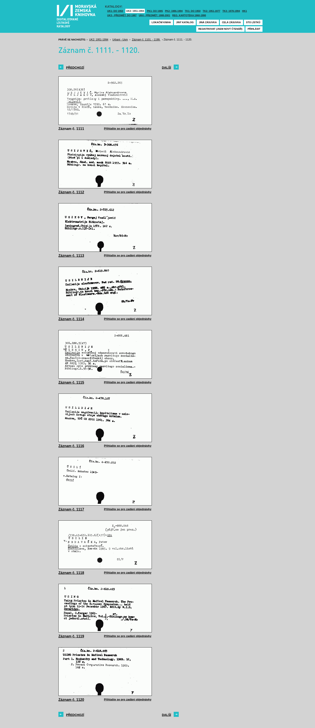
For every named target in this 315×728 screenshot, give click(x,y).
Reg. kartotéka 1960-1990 (189, 15)
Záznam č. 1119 (71, 636)
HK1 (244, 11)
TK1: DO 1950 (193, 11)
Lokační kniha (161, 22)
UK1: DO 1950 (115, 11)
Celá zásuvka (231, 22)
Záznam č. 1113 (71, 255)
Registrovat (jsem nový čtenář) (220, 29)
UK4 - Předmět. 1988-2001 (154, 15)
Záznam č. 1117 (71, 509)
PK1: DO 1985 (155, 11)
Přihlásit (254, 29)
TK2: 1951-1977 (211, 11)
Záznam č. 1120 (71, 700)
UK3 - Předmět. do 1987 (121, 15)
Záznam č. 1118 (71, 573)
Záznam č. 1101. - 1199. (146, 39)
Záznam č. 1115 (71, 382)
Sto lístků (253, 22)
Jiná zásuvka (208, 22)
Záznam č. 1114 (71, 319)
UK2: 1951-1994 (135, 11)
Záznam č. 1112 (71, 192)
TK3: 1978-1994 (231, 11)
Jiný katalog (185, 22)
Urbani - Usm (120, 39)
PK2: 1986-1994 (174, 11)
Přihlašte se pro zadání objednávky (127, 128)
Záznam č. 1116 (71, 446)
